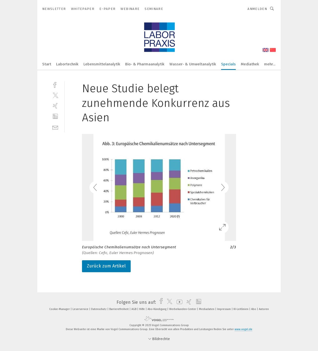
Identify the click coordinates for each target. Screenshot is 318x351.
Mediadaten (207, 309)
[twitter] (55, 95)
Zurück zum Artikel (106, 266)
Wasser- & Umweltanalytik (192, 64)
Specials (228, 64)
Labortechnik (67, 64)
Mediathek (250, 64)
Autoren (264, 309)
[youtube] (178, 302)
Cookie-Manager (60, 309)
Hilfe (142, 309)
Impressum (224, 309)
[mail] (55, 127)
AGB (134, 309)
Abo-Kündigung (157, 309)
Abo (254, 309)
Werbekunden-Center (183, 309)
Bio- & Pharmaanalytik (144, 64)
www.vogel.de (243, 329)
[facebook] (55, 84)
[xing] (55, 106)
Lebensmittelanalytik (101, 64)
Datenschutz (99, 309)
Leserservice (81, 309)
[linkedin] (55, 116)
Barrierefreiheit (119, 309)
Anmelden (257, 9)
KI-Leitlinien (241, 309)
